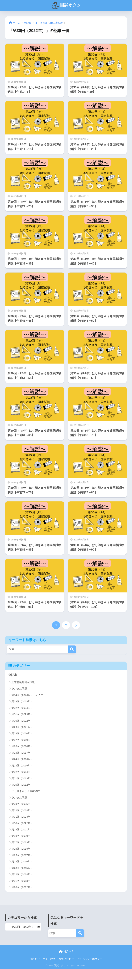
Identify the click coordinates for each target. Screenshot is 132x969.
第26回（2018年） (22, 746)
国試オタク (66, 5)
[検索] (72, 649)
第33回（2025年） (22, 701)
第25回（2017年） (22, 752)
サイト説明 (49, 959)
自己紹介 (35, 959)
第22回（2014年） (22, 771)
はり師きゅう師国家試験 (26, 791)
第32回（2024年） (22, 707)
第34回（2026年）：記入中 (27, 695)
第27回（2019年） (22, 739)
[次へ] (76, 625)
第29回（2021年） (22, 727)
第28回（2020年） (22, 733)
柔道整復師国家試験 (23, 682)
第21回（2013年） (22, 778)
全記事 (12, 675)
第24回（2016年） (22, 759)
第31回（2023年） (22, 714)
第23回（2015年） (22, 765)
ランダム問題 (19, 688)
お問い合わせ (66, 959)
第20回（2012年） (22, 784)
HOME (66, 951)
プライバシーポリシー (89, 959)
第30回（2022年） (22, 720)
